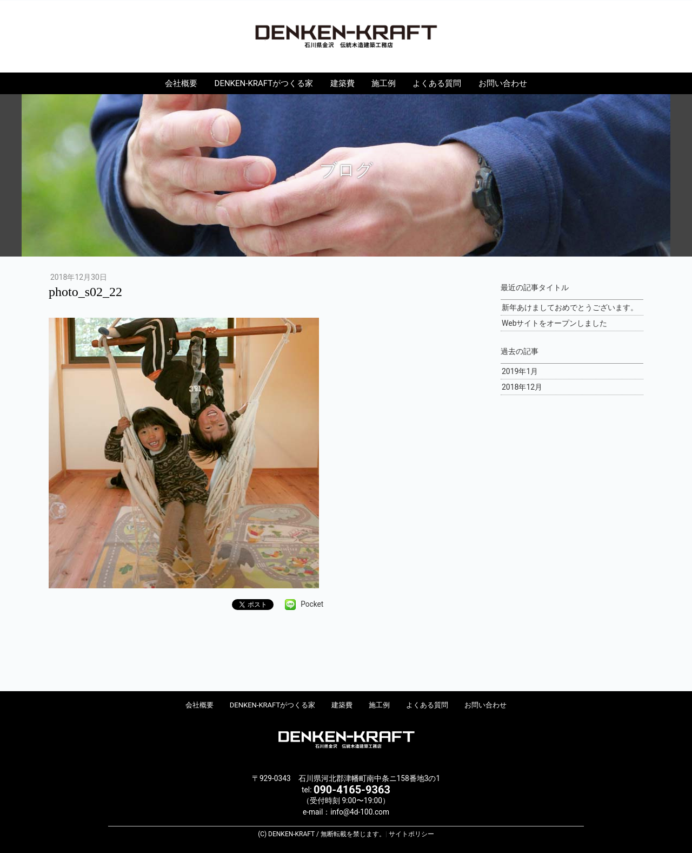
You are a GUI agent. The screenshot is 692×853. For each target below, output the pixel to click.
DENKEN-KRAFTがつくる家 (264, 83)
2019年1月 (520, 371)
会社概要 (181, 83)
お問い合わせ (502, 83)
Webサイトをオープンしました (555, 323)
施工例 (383, 83)
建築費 (342, 83)
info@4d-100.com (359, 812)
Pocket (312, 604)
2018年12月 (522, 387)
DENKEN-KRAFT (346, 35)
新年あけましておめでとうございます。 (570, 307)
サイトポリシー (411, 834)
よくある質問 (436, 83)
